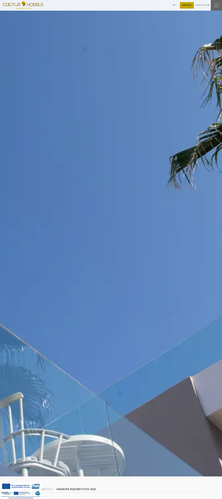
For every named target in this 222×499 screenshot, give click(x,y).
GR (174, 5)
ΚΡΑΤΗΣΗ (186, 5)
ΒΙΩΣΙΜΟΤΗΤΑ (43, 489)
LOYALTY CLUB (202, 5)
